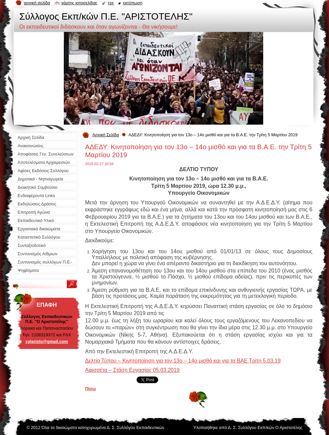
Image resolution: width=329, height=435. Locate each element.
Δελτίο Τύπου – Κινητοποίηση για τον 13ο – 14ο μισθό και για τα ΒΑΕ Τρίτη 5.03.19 (182, 361)
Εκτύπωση (132, 2)
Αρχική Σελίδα (105, 134)
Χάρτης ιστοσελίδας (79, 2)
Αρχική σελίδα (37, 2)
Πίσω (90, 388)
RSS (111, 2)
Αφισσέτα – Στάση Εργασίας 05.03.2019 (132, 370)
